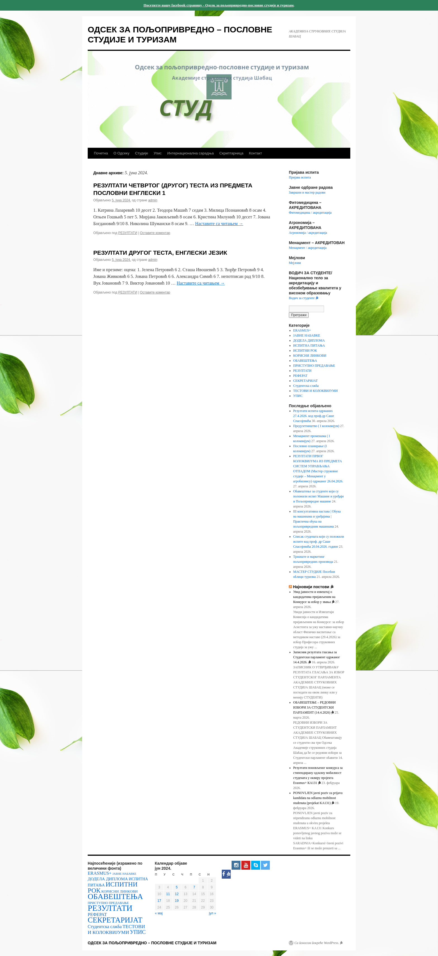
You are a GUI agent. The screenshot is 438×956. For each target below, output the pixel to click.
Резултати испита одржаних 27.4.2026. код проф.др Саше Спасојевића (313, 416)
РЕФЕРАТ (300, 376)
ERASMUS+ (302, 330)
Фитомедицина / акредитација (310, 212)
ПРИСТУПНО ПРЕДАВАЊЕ (314, 366)
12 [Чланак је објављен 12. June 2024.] (176, 894)
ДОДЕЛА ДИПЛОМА (309, 340)
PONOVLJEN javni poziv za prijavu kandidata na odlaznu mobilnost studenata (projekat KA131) (318, 798)
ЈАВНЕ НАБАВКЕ (306, 335)
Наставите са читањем (219, 223)
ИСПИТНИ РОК (305, 350)
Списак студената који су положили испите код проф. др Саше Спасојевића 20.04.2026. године (318, 542)
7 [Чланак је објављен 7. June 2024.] (194, 887)
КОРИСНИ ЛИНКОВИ (310, 355)
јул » (212, 913)
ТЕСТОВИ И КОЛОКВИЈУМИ (315, 391)
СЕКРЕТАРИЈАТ (305, 381)
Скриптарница (231, 153)
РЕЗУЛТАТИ (127, 233)
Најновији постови (313, 587)
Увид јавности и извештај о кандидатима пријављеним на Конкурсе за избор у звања (314, 597)
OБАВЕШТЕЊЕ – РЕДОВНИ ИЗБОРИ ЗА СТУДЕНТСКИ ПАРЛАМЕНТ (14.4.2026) (314, 707)
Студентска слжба (306, 386)
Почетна (101, 153)
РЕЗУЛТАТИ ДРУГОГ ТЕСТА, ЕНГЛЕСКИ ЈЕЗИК (160, 252)
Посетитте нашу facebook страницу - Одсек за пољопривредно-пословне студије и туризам (219, 5)
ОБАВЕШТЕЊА (305, 361)
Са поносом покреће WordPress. (318, 943)
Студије (141, 153)
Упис (157, 153)
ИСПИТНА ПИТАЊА (309, 345)
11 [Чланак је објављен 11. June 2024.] (168, 894)
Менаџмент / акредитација (308, 248)
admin (152, 200)
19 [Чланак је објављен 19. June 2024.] (176, 901)
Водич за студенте (303, 298)
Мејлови (295, 263)
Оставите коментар (155, 233)
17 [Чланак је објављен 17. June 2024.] (159, 901)
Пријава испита (300, 177)
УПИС (298, 396)
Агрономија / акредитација (308, 233)
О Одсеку (121, 153)
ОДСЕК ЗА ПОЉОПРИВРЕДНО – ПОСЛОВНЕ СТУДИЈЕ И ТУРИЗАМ (152, 943)
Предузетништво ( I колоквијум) (316, 426)
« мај (159, 913)
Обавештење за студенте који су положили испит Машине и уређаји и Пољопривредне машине (318, 496)
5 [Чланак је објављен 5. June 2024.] (177, 887)
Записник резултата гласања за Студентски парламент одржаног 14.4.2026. (316, 657)
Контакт (255, 153)
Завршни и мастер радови (307, 192)
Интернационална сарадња (190, 153)
